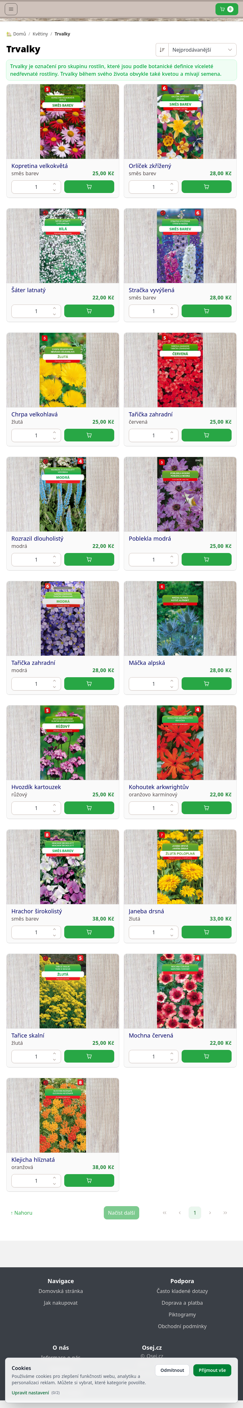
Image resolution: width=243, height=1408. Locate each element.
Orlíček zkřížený (150, 200)
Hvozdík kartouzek (36, 821)
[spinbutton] (36, 221)
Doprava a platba (182, 1310)
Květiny (40, 68)
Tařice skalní (27, 1069)
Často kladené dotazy (182, 1298)
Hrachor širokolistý (36, 945)
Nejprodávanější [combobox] (191, 83)
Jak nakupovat (61, 1310)
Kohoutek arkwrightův (159, 821)
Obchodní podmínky (182, 1333)
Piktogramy (182, 1322)
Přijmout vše (212, 1370)
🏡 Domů (16, 68)
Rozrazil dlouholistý (37, 572)
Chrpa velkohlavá (34, 448)
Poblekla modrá (150, 572)
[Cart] (226, 43)
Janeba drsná (146, 945)
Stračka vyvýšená (151, 324)
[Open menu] (11, 43)
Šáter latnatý (28, 324)
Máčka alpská (147, 697)
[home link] (123, 24)
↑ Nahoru (21, 1247)
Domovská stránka (61, 1298)
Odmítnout (172, 1370)
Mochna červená (151, 1069)
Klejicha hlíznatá (33, 1194)
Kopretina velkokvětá (39, 200)
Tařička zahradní (150, 448)
